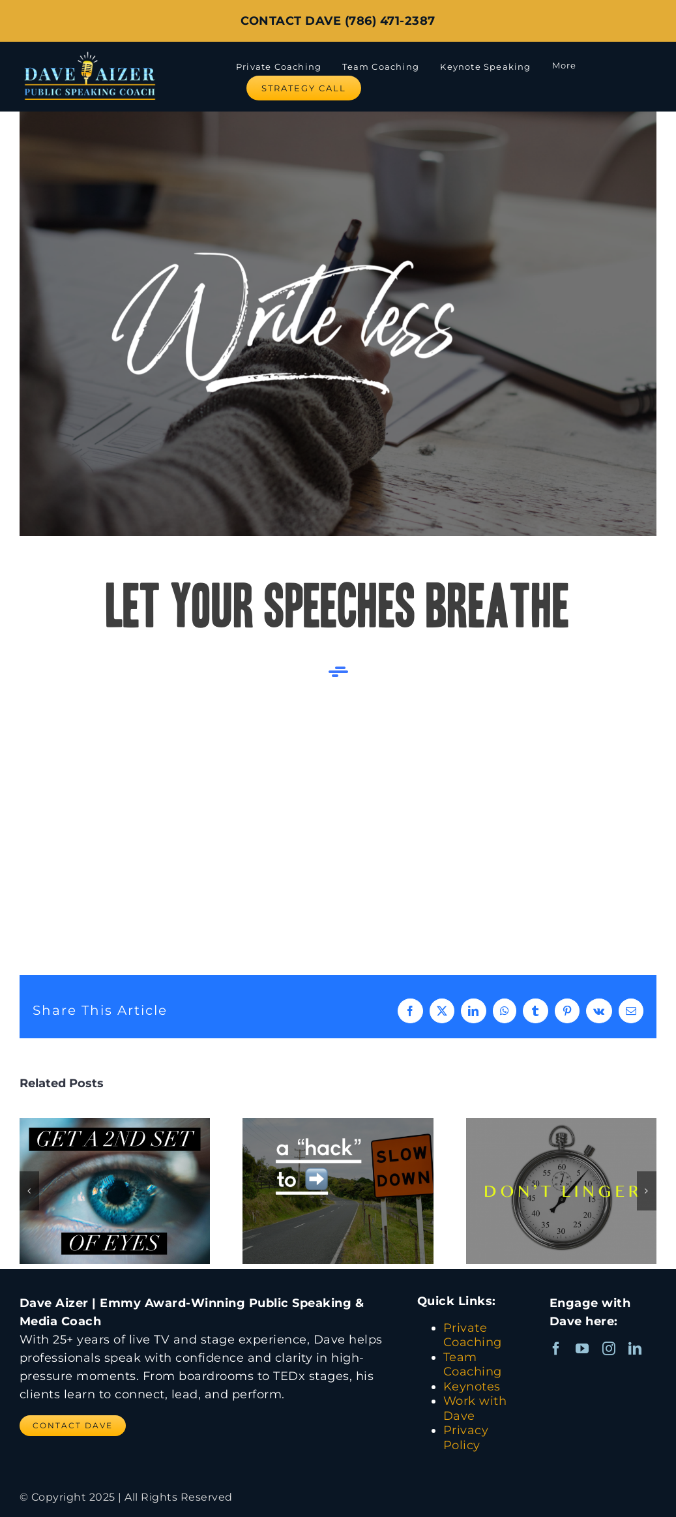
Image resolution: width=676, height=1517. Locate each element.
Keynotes (472, 1386)
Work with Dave (475, 1408)
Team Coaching (472, 1364)
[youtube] (582, 1348)
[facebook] (556, 1348)
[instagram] (609, 1348)
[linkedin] (635, 1348)
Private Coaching (472, 1335)
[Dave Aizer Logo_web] (90, 52)
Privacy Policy (466, 1437)
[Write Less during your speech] (338, 324)
